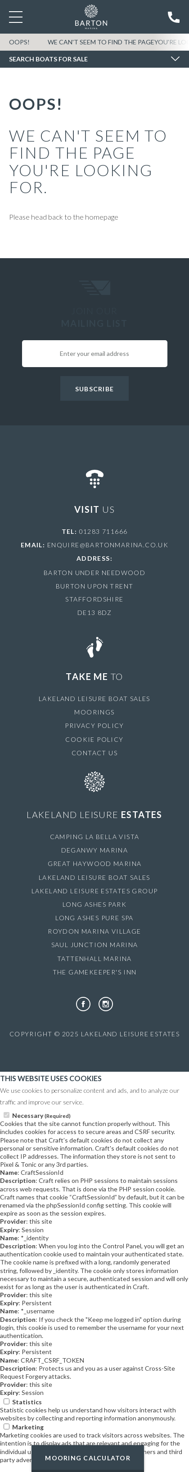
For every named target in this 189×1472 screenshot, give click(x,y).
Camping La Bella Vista (95, 836)
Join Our (94, 317)
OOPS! (19, 42)
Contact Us (94, 753)
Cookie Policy (94, 739)
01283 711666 (103, 531)
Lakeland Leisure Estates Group (95, 891)
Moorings (94, 712)
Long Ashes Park (94, 904)
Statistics (27, 1402)
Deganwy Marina (94, 850)
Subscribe (94, 389)
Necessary (41, 1115)
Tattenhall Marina (94, 958)
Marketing (28, 1427)
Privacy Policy (94, 725)
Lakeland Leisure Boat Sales (94, 698)
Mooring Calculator (87, 1458)
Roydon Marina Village (94, 931)
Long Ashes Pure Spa (94, 918)
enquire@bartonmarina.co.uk (107, 545)
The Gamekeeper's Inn (95, 972)
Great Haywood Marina (95, 863)
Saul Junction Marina (94, 944)
